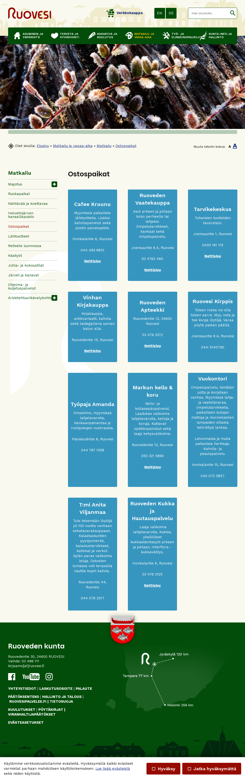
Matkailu (104, 146)
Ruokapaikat (19, 194)
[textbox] (208, 13)
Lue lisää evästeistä (112, 768)
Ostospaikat (125, 146)
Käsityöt (15, 255)
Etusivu (43, 146)
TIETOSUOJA (61, 701)
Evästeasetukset (26, 722)
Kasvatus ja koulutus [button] (107, 35)
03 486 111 (30, 661)
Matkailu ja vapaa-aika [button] (144, 35)
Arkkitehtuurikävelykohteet (32, 298)
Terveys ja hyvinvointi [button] (69, 35)
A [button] (230, 146)
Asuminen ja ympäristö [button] (33, 35)
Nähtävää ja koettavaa (28, 203)
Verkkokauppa (124, 13)
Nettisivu (152, 270)
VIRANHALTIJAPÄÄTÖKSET (32, 714)
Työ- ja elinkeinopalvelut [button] (183, 35)
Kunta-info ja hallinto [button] (220, 35)
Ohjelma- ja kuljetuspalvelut (22, 286)
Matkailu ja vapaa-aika (73, 146)
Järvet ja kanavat (23, 275)
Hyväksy (163, 768)
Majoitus (15, 184)
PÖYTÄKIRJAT (50, 709)
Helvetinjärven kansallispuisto (21, 215)
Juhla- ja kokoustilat (26, 265)
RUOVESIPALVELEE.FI (28, 701)
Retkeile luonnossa (24, 246)
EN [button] (159, 13)
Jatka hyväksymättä (211, 768)
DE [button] (171, 13)
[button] (233, 13)
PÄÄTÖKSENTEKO (23, 697)
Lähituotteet (18, 236)
